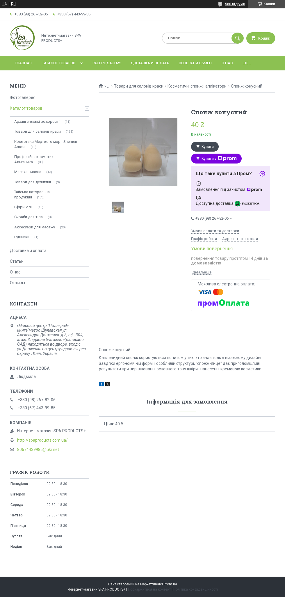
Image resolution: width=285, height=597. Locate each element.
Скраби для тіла (28, 217)
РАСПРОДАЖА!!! (106, 63)
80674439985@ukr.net (38, 449)
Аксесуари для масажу (34, 227)
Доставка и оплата (150, 63)
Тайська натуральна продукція (32, 194)
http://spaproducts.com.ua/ (42, 440)
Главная (23, 63)
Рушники (21, 237)
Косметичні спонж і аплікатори (197, 86)
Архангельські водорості (37, 121)
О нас (227, 63)
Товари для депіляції (32, 182)
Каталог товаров (58, 63)
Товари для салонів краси (138, 86)
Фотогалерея (22, 97)
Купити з (219, 158)
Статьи (17, 261)
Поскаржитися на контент (149, 589)
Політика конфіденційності (195, 589)
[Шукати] (237, 38)
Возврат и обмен (195, 63)
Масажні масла (27, 172)
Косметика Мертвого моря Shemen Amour (45, 144)
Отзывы (17, 282)
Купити (208, 147)
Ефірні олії (23, 207)
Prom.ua (170, 584)
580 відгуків (235, 4)
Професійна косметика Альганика (35, 159)
